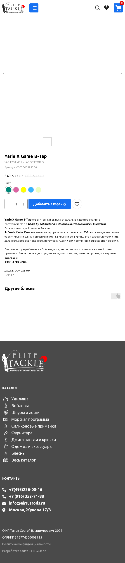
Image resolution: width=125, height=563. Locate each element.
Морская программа (30, 419)
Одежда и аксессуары (31, 446)
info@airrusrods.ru (27, 503)
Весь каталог (23, 460)
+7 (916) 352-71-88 (26, 496)
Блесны (18, 453)
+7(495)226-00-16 (25, 489)
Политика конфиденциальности (26, 544)
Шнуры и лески (25, 412)
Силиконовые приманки (33, 426)
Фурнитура (21, 433)
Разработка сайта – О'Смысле (24, 551)
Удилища (19, 399)
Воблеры (20, 405)
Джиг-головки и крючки (33, 439)
